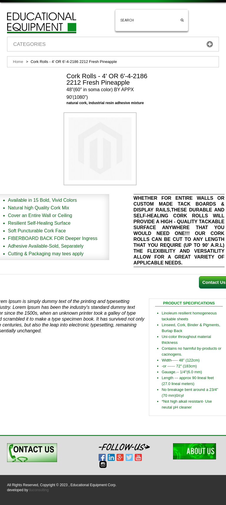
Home (18, 61)
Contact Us (213, 282)
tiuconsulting (39, 490)
